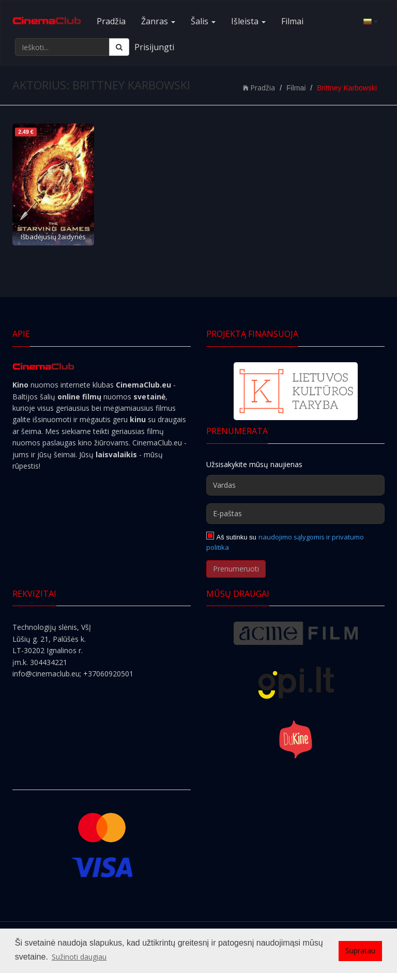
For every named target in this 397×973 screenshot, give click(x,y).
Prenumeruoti (236, 569)
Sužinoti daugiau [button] (79, 957)
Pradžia (111, 21)
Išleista (248, 21)
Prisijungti (154, 47)
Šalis (203, 21)
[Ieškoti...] (62, 47)
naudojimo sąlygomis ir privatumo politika (285, 542)
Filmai (292, 21)
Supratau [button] (360, 950)
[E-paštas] (295, 513)
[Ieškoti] (119, 47)
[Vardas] (295, 485)
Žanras (158, 21)
